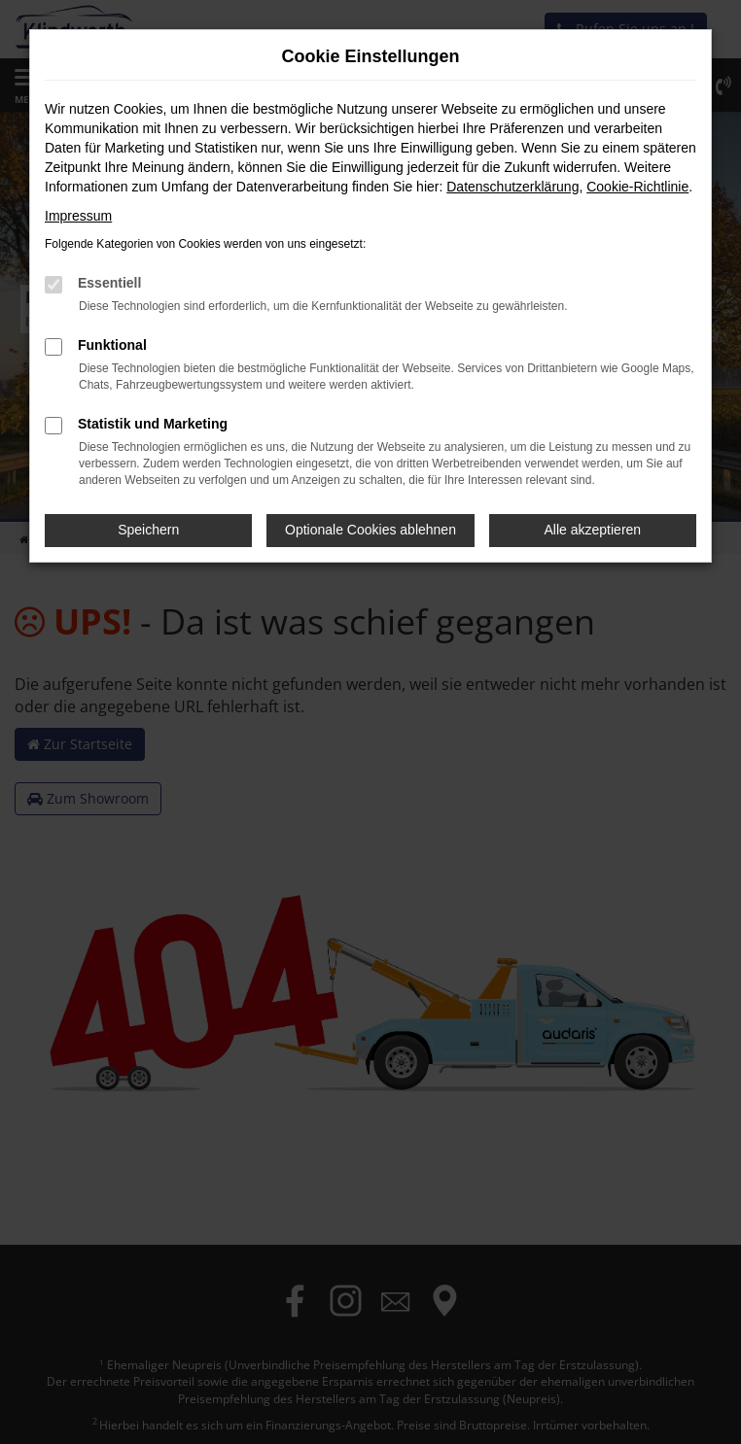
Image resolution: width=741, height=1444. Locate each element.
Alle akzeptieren (593, 529)
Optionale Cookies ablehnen (370, 529)
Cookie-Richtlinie (637, 186)
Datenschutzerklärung (512, 186)
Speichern (148, 529)
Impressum (78, 215)
